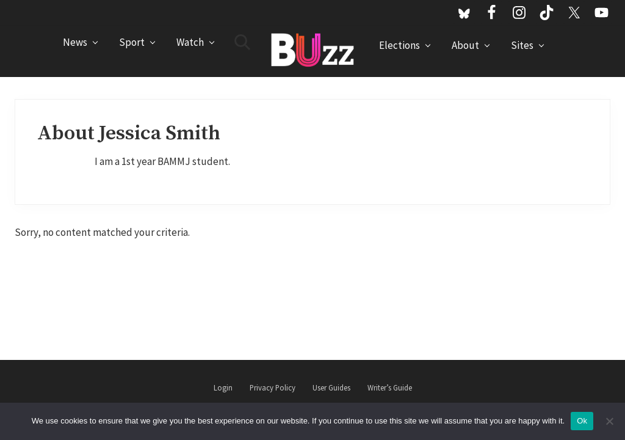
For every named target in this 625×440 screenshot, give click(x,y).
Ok (582, 420)
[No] (610, 421)
